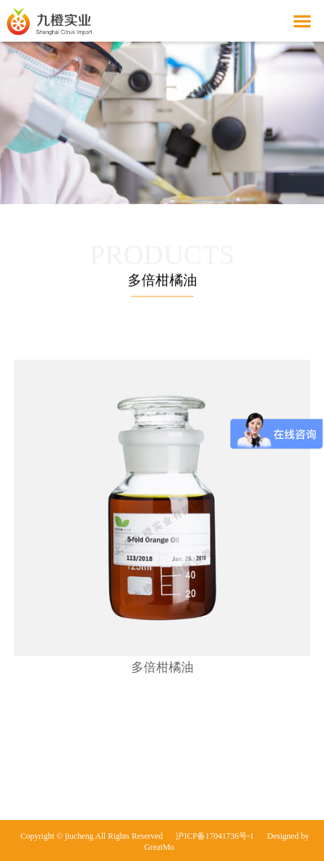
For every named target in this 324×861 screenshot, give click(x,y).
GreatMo (159, 847)
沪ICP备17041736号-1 (215, 836)
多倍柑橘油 (162, 667)
